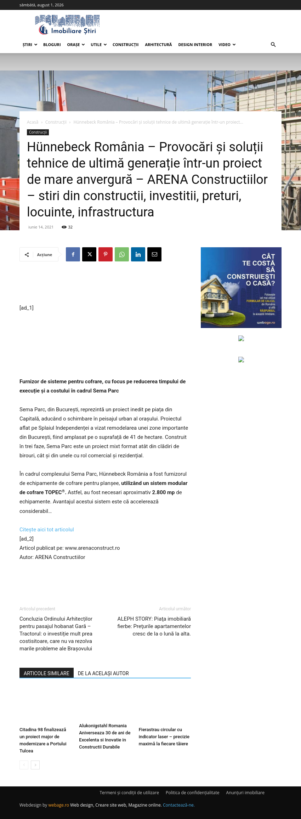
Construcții (125, 44)
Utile (99, 44)
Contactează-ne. (179, 805)
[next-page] (35, 765)
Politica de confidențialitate (192, 793)
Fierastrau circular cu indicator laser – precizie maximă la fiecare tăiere (164, 736)
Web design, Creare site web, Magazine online (115, 805)
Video (227, 44)
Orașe (76, 44)
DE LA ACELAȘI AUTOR (103, 673)
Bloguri (52, 44)
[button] (273, 44)
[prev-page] (23, 765)
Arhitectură (158, 44)
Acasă (32, 122)
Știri (30, 44)
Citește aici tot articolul (46, 529)
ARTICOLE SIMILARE (46, 673)
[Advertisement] (105, 285)
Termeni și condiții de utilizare (129, 793)
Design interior (195, 44)
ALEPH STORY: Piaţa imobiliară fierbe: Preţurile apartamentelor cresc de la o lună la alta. (154, 626)
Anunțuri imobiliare (245, 793)
